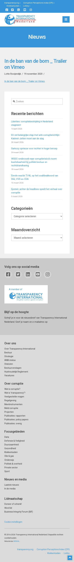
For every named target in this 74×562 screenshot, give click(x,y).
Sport (7, 471)
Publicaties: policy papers (16, 419)
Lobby (26, 6)
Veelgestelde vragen (14, 396)
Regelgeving (10, 400)
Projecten (9, 412)
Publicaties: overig (13, 423)
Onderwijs (9, 460)
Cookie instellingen (13, 522)
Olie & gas (9, 456)
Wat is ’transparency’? (14, 393)
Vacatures (9, 375)
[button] (66, 19)
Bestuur (8, 352)
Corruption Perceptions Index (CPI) (38, 3)
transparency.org (11, 3)
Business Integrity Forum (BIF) (18, 512)
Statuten (8, 364)
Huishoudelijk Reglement (16, 371)
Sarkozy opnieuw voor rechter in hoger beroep (34, 148)
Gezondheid (10, 448)
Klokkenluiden (13, 6)
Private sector (11, 467)
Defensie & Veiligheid (14, 441)
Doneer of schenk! (13, 504)
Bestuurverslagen (12, 368)
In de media (9, 488)
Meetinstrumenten (13, 404)
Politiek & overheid (13, 464)
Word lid (8, 508)
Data (6, 437)
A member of (26, 294)
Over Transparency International (19, 349)
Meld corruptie (11, 408)
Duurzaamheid (11, 444)
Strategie (8, 356)
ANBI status (10, 360)
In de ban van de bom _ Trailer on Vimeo (24, 81)
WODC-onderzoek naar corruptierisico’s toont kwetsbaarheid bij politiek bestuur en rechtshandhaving (34, 162)
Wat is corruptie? (12, 389)
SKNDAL (17, 541)
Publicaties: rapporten (14, 416)
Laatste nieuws (11, 485)
